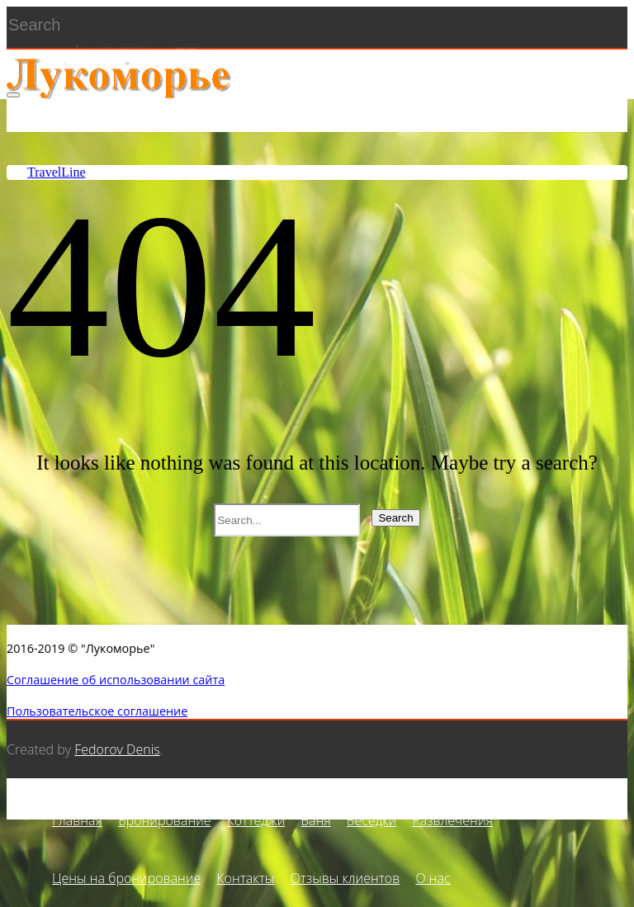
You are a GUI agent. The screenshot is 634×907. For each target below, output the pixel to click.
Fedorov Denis (116, 749)
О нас (432, 878)
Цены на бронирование (126, 878)
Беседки (371, 820)
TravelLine (56, 172)
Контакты (245, 878)
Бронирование (164, 820)
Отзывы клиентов (345, 878)
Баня (315, 820)
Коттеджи (256, 820)
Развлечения (452, 820)
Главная (77, 820)
